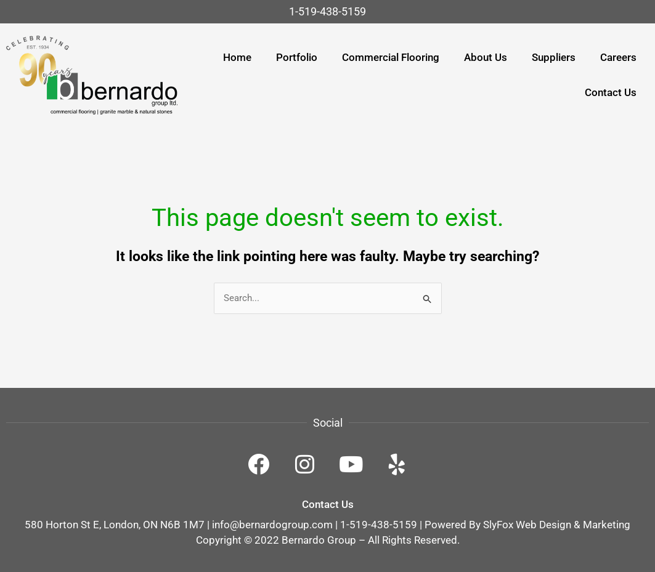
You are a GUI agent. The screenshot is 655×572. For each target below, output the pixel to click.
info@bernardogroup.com (272, 524)
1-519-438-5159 (327, 11)
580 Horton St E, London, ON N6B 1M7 (115, 524)
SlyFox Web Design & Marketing (556, 524)
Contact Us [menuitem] (611, 92)
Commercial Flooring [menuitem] (390, 57)
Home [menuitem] (237, 57)
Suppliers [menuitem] (554, 57)
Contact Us (328, 504)
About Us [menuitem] (485, 57)
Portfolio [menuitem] (296, 57)
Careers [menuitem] (618, 57)
